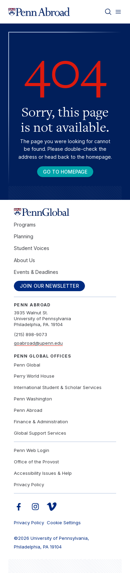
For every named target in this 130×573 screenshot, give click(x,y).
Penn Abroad (28, 410)
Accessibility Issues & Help (43, 473)
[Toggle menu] (118, 12)
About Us (24, 260)
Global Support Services (40, 433)
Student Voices (31, 248)
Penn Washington (33, 398)
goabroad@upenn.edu (38, 343)
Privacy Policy (29, 484)
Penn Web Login (31, 450)
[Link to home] (39, 11)
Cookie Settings (64, 522)
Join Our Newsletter (49, 286)
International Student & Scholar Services (58, 387)
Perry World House (34, 376)
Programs (25, 225)
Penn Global (27, 365)
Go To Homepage (65, 172)
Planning (23, 236)
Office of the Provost (36, 461)
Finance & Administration (41, 421)
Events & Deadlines (36, 272)
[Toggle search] (108, 12)
